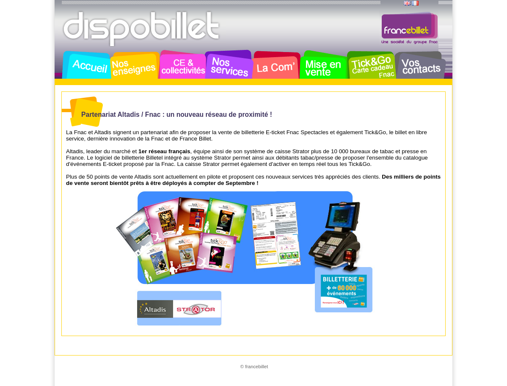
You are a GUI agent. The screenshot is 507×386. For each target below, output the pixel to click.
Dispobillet (142, 28)
